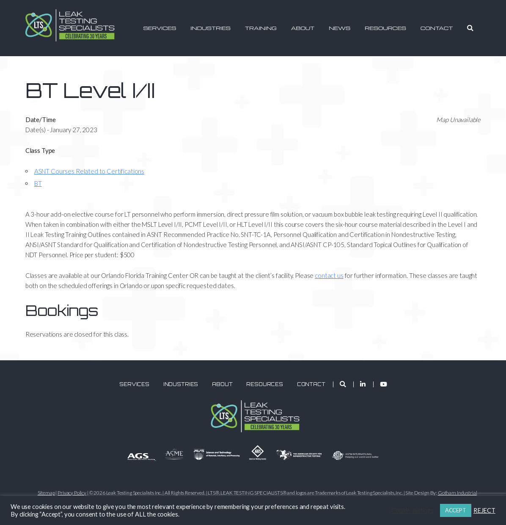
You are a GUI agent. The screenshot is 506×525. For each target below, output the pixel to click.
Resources (385, 27)
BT (38, 183)
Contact (437, 27)
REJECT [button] (484, 510)
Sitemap (46, 493)
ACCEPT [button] (455, 510)
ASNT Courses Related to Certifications (89, 171)
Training (261, 27)
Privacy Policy (72, 493)
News (339, 27)
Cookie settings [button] (412, 510)
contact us (329, 275)
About (302, 27)
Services (159, 27)
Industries (210, 27)
